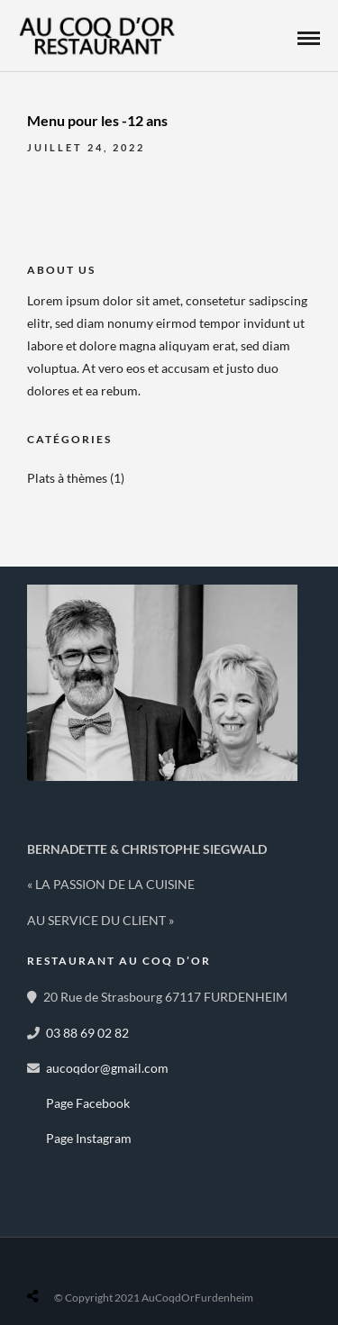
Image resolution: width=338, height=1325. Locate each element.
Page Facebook (88, 1103)
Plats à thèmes (67, 478)
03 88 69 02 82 (87, 1032)
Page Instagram (89, 1138)
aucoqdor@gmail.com (107, 1067)
